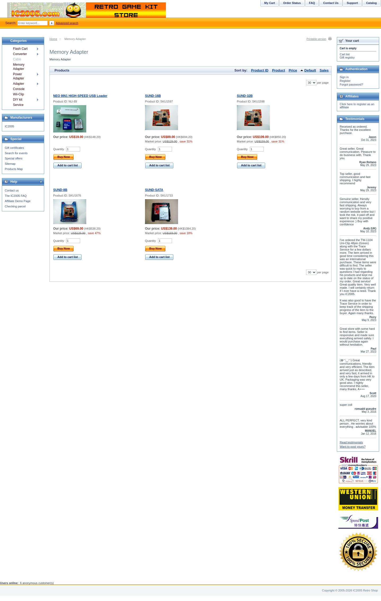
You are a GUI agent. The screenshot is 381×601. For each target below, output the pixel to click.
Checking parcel (15, 206)
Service (18, 105)
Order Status (292, 3)
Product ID (260, 70)
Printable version (316, 39)
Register (345, 80)
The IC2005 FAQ (16, 195)
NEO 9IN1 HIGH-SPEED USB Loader (80, 96)
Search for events (16, 153)
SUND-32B (245, 96)
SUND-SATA (154, 190)
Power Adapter (18, 76)
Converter (20, 54)
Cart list (345, 54)
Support (352, 3)
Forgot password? (351, 84)
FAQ (312, 3)
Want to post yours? (352, 446)
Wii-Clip (18, 94)
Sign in (344, 77)
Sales (324, 70)
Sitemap (10, 163)
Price (293, 70)
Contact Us (330, 3)
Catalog (371, 3)
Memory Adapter (18, 67)
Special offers (13, 158)
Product (278, 70)
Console (19, 89)
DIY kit (17, 99)
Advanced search (67, 23)
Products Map (14, 169)
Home (53, 39)
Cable (17, 59)
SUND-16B (153, 96)
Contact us (12, 190)
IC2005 (9, 126)
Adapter (18, 84)
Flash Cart (20, 49)
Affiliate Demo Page (17, 201)
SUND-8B (60, 190)
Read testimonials (351, 442)
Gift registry (347, 57)
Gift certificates (14, 147)
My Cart (269, 3)
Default (310, 70)
